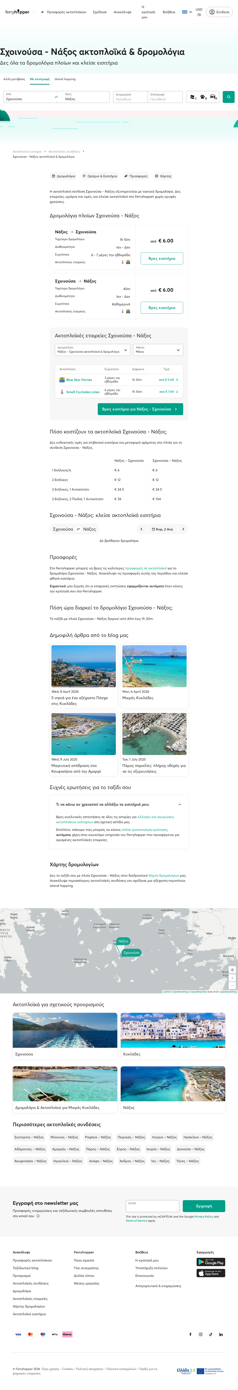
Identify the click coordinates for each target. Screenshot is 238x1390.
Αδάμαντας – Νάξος (29, 1149)
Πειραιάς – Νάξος (131, 1137)
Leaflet (167, 991)
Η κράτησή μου (148, 12)
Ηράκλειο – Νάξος (198, 1137)
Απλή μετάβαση (14, 79)
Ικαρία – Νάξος (158, 1149)
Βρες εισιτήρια (162, 258)
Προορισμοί (22, 1275)
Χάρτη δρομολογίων (164, 875)
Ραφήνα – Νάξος (98, 1137)
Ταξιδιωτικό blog (25, 1268)
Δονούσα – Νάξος (190, 1149)
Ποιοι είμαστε (84, 1260)
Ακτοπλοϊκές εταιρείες (30, 1298)
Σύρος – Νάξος (128, 1149)
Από (8, 94)
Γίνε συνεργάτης (86, 1268)
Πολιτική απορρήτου (89, 1369)
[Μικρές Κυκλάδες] (154, 676)
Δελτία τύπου (84, 1275)
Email (132, 1203)
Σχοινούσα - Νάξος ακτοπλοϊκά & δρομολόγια (43, 157)
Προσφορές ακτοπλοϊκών (63, 12)
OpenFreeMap (180, 991)
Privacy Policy (203, 1216)
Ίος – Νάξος (161, 1161)
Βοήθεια (169, 12)
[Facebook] (190, 1334)
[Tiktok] (211, 1334)
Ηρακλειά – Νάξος (67, 1161)
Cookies (67, 1369)
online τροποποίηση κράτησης (145, 829)
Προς (68, 94)
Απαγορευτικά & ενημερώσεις (158, 1286)
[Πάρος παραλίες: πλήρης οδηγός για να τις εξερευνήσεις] (154, 743)
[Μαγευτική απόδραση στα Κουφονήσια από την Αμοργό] (84, 743)
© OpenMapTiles (198, 991)
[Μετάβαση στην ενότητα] (63, 176)
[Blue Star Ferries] (80, 379)
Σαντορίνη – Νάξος (29, 1137)
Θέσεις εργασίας (86, 1283)
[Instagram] (200, 1334)
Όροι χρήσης (50, 1369)
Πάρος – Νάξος (98, 1149)
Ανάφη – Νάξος (101, 1161)
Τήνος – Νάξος (187, 1161)
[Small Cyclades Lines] (80, 391)
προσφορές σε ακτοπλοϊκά (146, 568)
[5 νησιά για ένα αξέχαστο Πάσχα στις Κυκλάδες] (84, 676)
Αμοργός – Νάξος (65, 1149)
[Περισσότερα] (38, 1216)
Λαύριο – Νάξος (164, 1137)
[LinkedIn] (221, 1334)
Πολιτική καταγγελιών (121, 1369)
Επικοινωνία (144, 1275)
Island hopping (65, 79)
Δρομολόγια (22, 1291)
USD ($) (199, 12)
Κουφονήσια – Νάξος (30, 1161)
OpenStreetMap (228, 991)
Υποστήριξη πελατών (151, 1268)
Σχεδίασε (100, 12)
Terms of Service (136, 1220)
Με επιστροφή (40, 79)
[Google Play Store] (211, 1262)
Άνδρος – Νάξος (132, 1161)
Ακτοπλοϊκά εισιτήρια (27, 151)
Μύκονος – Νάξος (64, 1137)
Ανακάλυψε (123, 12)
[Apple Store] (211, 1273)
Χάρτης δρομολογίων (29, 1306)
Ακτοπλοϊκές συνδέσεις (64, 151)
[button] (78, 529)
